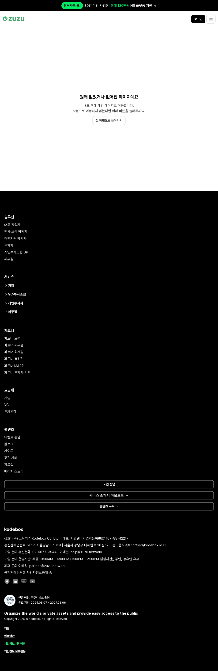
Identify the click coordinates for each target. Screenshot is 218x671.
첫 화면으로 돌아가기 (109, 120)
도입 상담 (109, 484)
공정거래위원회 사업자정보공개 (28, 573)
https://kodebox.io (149, 545)
